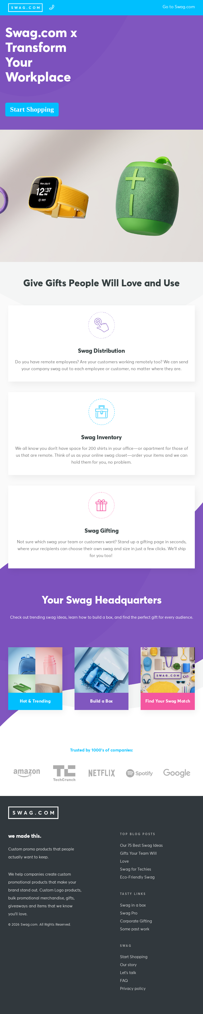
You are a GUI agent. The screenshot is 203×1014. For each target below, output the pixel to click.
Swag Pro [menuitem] (128, 913)
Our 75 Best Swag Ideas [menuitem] (141, 846)
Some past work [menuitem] (134, 929)
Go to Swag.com (179, 7)
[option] (26, 773)
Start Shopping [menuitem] (133, 957)
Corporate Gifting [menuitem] (136, 921)
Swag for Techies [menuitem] (135, 869)
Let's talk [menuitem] (128, 973)
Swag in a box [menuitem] (133, 905)
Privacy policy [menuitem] (133, 989)
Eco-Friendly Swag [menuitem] (137, 877)
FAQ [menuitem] (124, 981)
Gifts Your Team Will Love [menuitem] (138, 857)
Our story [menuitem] (128, 965)
